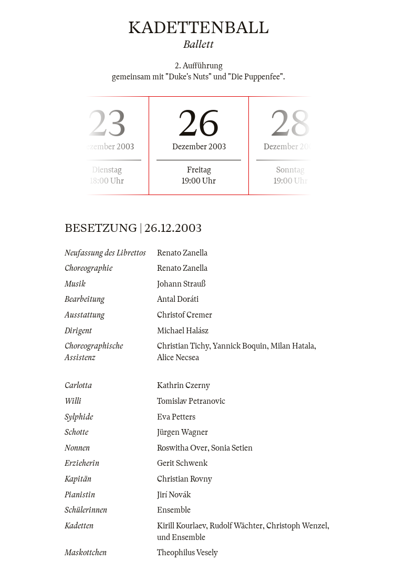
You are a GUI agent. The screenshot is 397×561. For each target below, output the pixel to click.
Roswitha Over (182, 448)
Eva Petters (176, 417)
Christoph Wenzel (296, 526)
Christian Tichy (183, 346)
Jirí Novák (174, 495)
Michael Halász (182, 331)
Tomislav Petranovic (191, 401)
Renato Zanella (182, 253)
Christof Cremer (184, 315)
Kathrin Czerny (183, 385)
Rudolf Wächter (236, 526)
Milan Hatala (292, 346)
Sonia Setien (232, 448)
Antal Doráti (177, 299)
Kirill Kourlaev (181, 526)
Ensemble (174, 510)
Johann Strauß (181, 284)
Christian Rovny (184, 479)
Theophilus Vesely (187, 552)
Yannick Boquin (240, 346)
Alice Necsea (178, 357)
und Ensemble (181, 537)
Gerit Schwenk (182, 463)
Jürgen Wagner (182, 432)
